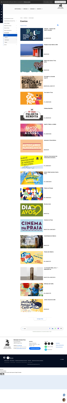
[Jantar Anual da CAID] (40, 305)
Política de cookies (27, 2)
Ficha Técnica (12, 360)
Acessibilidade (4, 357)
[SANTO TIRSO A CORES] (40, 130)
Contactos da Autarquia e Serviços (21, 360)
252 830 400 (19, 345)
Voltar (25, 328)
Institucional (18, 8)
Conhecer (32, 8)
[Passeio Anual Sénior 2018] (40, 50)
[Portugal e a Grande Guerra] (40, 82)
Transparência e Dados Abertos (21, 362)
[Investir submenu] (42, 9)
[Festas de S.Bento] (40, 257)
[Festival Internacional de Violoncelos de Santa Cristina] (40, 162)
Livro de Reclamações (10, 357)
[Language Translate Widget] (2, 5)
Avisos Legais (30, 362)
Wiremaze (62, 359)
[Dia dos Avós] (40, 209)
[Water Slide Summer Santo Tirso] (40, 178)
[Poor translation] (3, 374)
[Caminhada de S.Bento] (40, 241)
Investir (39, 8)
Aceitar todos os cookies (60, 2)
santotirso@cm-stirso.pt (21, 348)
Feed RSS (29, 360)
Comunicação (31, 17)
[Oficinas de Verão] (40, 289)
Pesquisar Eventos (23, 25)
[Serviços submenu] (29, 9)
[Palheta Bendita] (40, 114)
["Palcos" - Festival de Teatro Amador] (40, 34)
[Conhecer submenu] (36, 9)
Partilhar (50, 328)
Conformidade (12, 362)
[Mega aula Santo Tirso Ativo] (40, 66)
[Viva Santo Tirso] (40, 98)
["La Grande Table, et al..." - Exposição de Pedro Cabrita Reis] (40, 273)
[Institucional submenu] (22, 9)
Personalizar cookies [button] (48, 2)
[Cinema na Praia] (40, 225)
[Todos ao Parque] (40, 193)
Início (21, 17)
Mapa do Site (6, 360)
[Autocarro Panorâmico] (40, 146)
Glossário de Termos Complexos (37, 360)
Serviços (25, 8)
